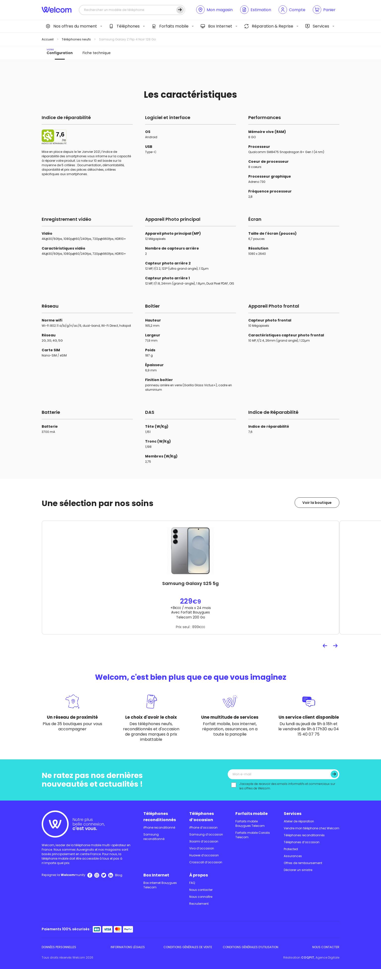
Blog (118, 875)
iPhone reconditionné (159, 827)
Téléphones (124, 26)
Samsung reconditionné (153, 836)
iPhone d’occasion (203, 827)
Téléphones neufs (76, 39)
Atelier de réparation (299, 821)
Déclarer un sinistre (298, 870)
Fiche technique (97, 52)
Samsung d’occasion (206, 834)
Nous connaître (200, 897)
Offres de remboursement (303, 863)
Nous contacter (201, 890)
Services (317, 26)
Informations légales (128, 947)
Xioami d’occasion (203, 841)
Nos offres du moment (71, 26)
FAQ (192, 883)
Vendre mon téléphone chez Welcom (311, 828)
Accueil (48, 39)
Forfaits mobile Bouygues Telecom (250, 823)
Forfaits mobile (170, 26)
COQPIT (307, 957)
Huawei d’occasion (204, 855)
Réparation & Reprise (268, 26)
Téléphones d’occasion (201, 817)
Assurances (293, 856)
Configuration (60, 51)
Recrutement (199, 904)
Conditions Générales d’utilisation (250, 947)
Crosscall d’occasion (205, 862)
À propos (198, 875)
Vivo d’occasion (201, 848)
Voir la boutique (317, 502)
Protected (291, 849)
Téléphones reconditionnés (159, 817)
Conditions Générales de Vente (187, 947)
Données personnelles (59, 947)
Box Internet (216, 26)
